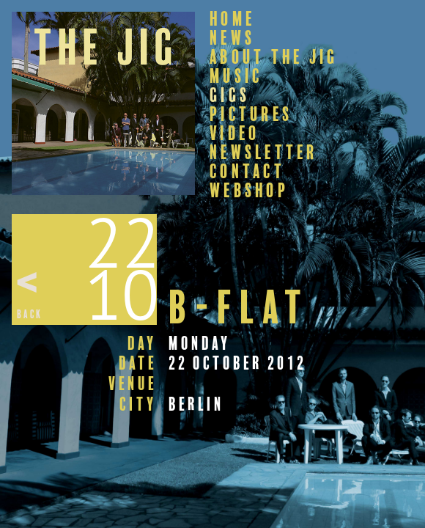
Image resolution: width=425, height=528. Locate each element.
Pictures (251, 114)
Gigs (230, 95)
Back (29, 314)
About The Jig (274, 57)
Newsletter (264, 152)
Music (236, 76)
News (232, 38)
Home (232, 19)
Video (234, 133)
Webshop (249, 190)
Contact (247, 171)
